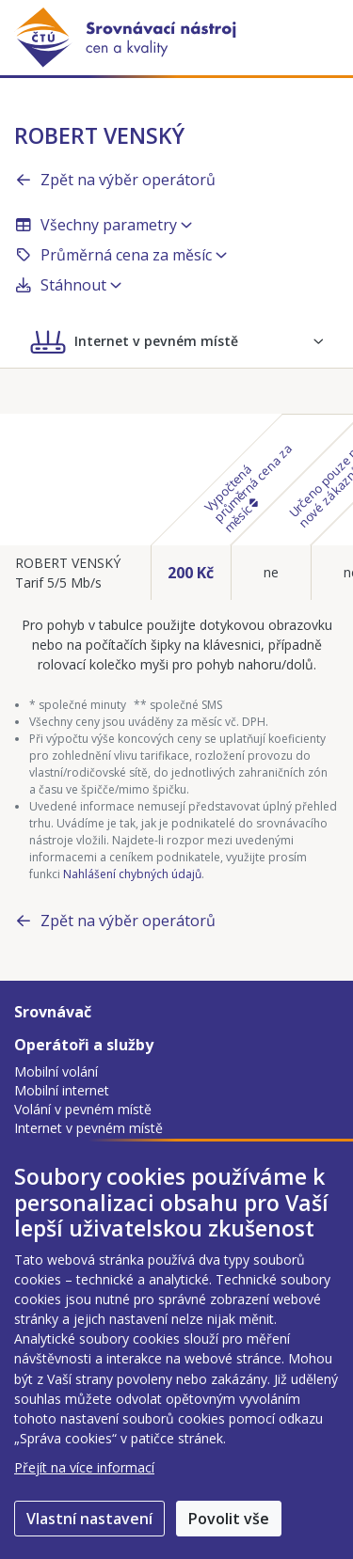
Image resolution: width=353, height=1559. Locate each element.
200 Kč (191, 572)
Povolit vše (228, 1518)
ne (271, 572)
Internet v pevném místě (88, 1128)
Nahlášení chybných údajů (132, 874)
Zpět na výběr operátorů (115, 179)
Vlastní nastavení (89, 1518)
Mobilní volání (56, 1071)
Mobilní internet (61, 1090)
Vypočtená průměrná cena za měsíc (248, 487)
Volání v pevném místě (83, 1109)
